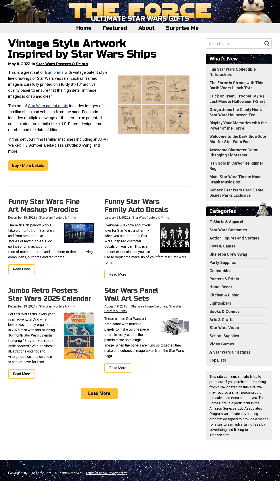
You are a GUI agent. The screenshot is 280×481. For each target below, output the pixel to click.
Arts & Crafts (221, 319)
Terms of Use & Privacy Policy (106, 473)
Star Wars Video (224, 327)
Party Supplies (222, 262)
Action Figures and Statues (234, 238)
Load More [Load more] (99, 393)
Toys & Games (222, 246)
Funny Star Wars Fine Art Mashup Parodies (44, 206)
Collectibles (220, 270)
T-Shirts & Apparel (226, 221)
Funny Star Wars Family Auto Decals (136, 206)
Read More (21, 269)
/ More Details (28, 165)
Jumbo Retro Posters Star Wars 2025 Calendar (49, 294)
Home (83, 28)
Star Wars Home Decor (147, 306)
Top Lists (217, 360)
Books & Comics (224, 311)
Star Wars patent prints (48, 105)
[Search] (267, 43)
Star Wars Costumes (228, 230)
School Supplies (224, 335)
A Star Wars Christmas (230, 352)
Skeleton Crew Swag (228, 254)
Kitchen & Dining (224, 295)
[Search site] (234, 43)
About (146, 28)
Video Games (221, 344)
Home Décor (220, 286)
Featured (115, 28)
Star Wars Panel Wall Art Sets (131, 294)
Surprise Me (182, 28)
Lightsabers (220, 303)
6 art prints (54, 72)
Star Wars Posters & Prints (62, 64)
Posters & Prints (224, 279)
